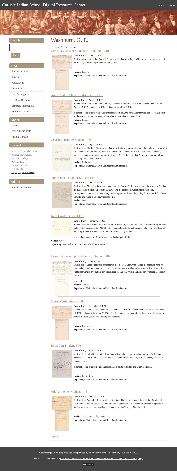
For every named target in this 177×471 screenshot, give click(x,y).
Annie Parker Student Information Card (77, 95)
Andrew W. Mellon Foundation (105, 453)
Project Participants (21, 131)
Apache (85, 284)
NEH (122, 453)
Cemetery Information (22, 105)
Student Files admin (21, 187)
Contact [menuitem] (171, 5)
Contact (15, 125)
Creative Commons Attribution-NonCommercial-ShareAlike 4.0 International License (98, 458)
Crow (61, 241)
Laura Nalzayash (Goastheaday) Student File (80, 256)
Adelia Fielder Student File (69, 391)
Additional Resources (22, 111)
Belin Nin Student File (66, 345)
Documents (17, 88)
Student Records (19, 71)
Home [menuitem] (161, 5)
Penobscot (86, 326)
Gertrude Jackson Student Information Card (80, 50)
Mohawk (86, 162)
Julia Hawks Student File (67, 216)
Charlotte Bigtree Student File (71, 139)
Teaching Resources (21, 100)
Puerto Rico (87, 376)
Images (15, 77)
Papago (85, 72)
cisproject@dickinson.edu (22, 172)
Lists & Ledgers (19, 94)
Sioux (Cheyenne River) (99, 416)
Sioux (84, 416)
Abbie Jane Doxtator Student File (73, 178)
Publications (17, 82)
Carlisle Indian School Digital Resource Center (43, 4)
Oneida (85, 200)
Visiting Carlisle (19, 136)
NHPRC (133, 453)
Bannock (86, 120)
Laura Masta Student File (67, 301)
